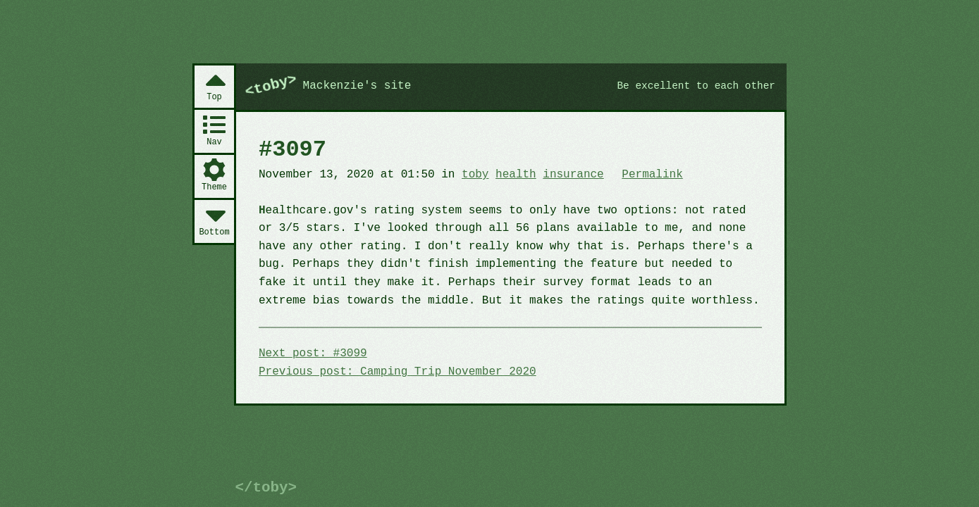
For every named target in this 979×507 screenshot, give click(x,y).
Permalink (652, 174)
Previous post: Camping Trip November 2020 (397, 371)
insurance (573, 174)
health (515, 174)
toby (475, 174)
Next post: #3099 (313, 353)
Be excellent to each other (696, 86)
